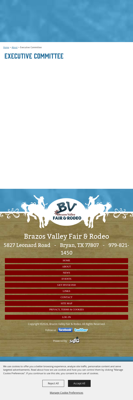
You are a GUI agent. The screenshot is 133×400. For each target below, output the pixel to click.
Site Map (66, 303)
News (66, 272)
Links (66, 291)
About (15, 47)
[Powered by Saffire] (74, 340)
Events (66, 278)
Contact (66, 297)
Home (6, 47)
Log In (66, 317)
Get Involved (66, 285)
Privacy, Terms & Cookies (66, 309)
